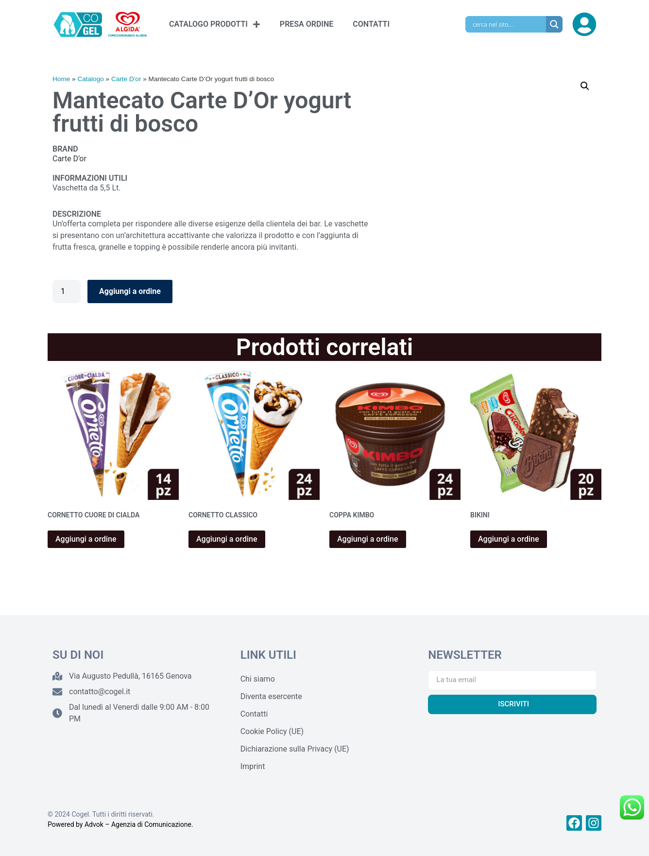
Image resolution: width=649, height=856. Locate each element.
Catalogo (90, 79)
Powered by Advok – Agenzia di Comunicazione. (120, 824)
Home (61, 79)
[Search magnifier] (554, 24)
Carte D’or (69, 158)
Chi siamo (257, 679)
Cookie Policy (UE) (272, 731)
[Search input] (508, 24)
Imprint (252, 766)
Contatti (254, 714)
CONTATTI (371, 24)
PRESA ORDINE (306, 24)
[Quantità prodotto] (66, 291)
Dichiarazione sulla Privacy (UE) (294, 748)
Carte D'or (126, 79)
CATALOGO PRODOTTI (214, 24)
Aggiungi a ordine (130, 291)
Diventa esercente (271, 696)
